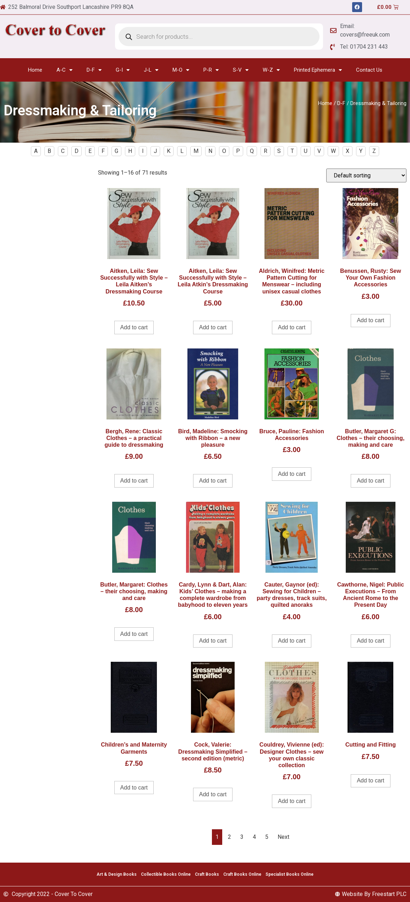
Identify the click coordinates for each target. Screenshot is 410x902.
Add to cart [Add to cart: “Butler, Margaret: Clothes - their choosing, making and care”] (134, 634)
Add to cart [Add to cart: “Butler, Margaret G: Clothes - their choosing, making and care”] (370, 481)
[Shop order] (366, 175)
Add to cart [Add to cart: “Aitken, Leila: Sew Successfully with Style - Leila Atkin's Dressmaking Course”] (212, 327)
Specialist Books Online (289, 874)
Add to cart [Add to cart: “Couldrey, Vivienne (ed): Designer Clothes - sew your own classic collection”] (291, 801)
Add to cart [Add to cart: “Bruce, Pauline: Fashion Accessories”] (291, 474)
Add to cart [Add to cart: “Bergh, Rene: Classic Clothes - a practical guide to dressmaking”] (134, 481)
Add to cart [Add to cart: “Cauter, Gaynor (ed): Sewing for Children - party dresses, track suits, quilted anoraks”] (291, 641)
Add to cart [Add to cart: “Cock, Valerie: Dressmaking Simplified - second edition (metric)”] (212, 794)
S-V (240, 70)
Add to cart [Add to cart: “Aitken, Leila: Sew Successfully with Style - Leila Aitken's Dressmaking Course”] (134, 327)
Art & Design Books (117, 874)
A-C (64, 70)
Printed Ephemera (318, 70)
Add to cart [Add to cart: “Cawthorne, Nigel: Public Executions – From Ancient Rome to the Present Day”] (370, 641)
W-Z (271, 70)
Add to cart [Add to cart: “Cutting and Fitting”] (370, 780)
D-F (94, 70)
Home (35, 70)
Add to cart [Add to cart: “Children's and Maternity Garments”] (134, 788)
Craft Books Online (242, 874)
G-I (123, 70)
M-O (181, 70)
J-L (151, 70)
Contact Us (369, 70)
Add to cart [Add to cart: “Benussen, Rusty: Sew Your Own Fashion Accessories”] (370, 320)
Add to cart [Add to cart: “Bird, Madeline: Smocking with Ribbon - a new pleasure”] (212, 481)
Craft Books (207, 874)
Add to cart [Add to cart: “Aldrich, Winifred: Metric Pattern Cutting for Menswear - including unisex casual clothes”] (291, 327)
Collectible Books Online (166, 874)
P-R (211, 70)
